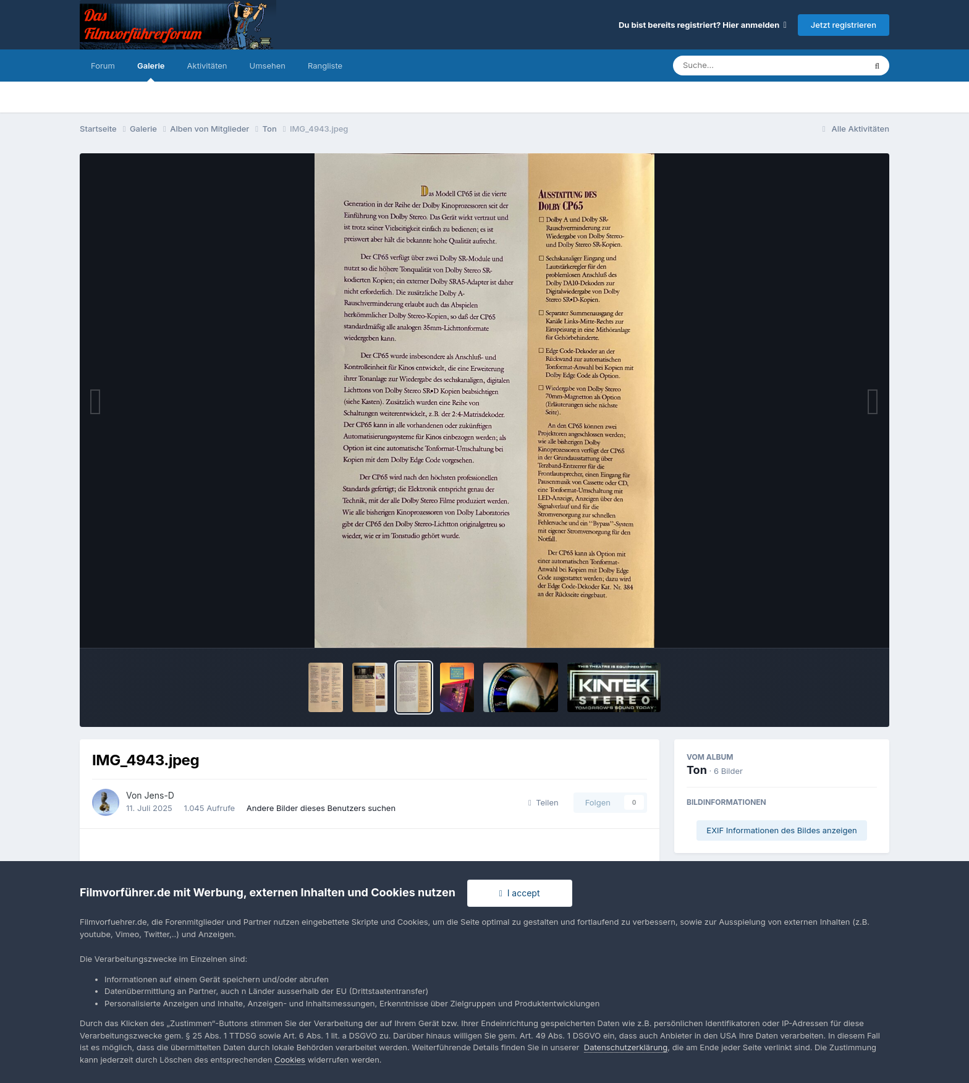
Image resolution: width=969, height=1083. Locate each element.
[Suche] (744, 65)
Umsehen (268, 65)
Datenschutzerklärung (625, 1047)
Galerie (151, 71)
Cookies (289, 1059)
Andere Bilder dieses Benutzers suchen (321, 808)
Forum (103, 65)
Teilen (543, 802)
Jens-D (159, 795)
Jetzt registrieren (843, 25)
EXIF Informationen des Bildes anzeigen (781, 830)
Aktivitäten (207, 65)
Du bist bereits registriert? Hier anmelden (703, 25)
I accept (519, 893)
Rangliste (325, 65)
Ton (697, 769)
